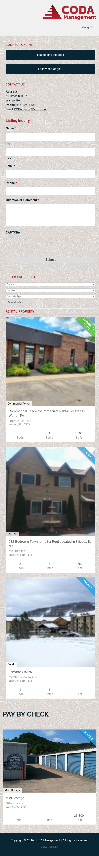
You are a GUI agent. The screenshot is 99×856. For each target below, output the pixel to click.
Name (11, 128)
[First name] (50, 137)
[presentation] (34, 243)
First (8, 143)
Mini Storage (15, 798)
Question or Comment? (22, 200)
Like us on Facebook (50, 55)
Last (8, 158)
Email (10, 166)
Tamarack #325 (20, 672)
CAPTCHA (13, 232)
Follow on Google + (50, 69)
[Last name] (50, 152)
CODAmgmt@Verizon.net (30, 109)
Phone (11, 183)
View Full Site (49, 847)
